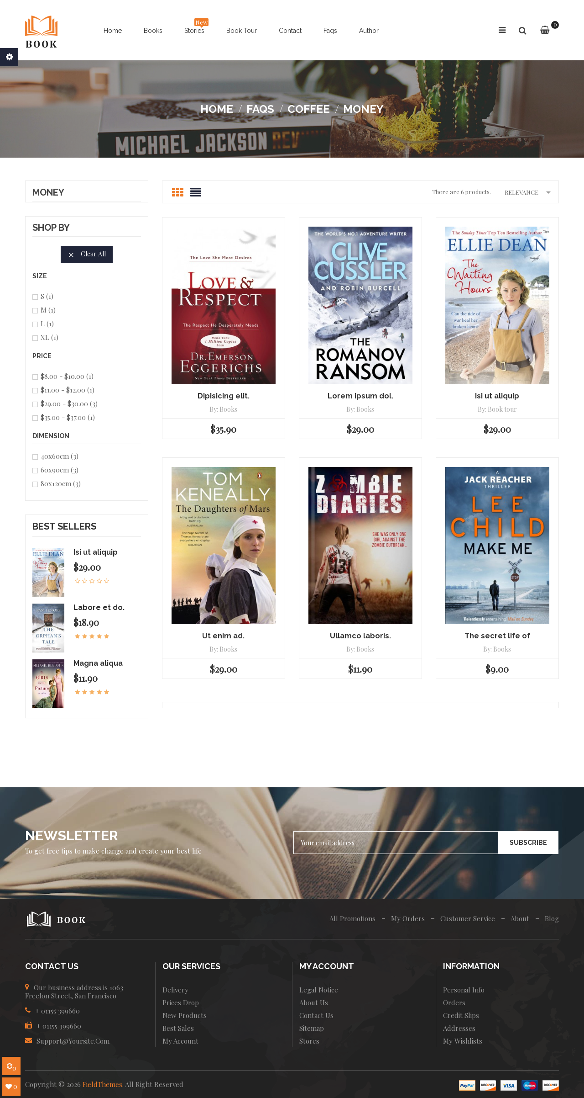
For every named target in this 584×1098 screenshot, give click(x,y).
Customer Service (467, 918)
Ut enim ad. (223, 635)
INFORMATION (471, 966)
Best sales (178, 1028)
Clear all (87, 253)
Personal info (464, 989)
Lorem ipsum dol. (360, 396)
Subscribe (528, 842)
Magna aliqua (98, 663)
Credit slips (461, 1015)
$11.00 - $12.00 (67, 390)
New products (184, 1015)
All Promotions (352, 918)
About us (313, 1002)
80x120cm (61, 483)
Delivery (175, 989)
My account (180, 1040)
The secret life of (497, 635)
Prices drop (180, 1002)
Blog (552, 918)
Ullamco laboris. (360, 635)
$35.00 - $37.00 (68, 417)
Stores (309, 1040)
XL (49, 337)
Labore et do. (99, 607)
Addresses (459, 1028)
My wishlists (462, 1040)
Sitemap (311, 1028)
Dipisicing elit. (224, 396)
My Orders (408, 918)
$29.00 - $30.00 (69, 403)
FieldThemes (102, 1084)
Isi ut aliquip (95, 552)
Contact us (316, 1015)
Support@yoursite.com (73, 1040)
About (520, 918)
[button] (522, 31)
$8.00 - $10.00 (67, 376)
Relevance (529, 192)
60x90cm (59, 470)
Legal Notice (318, 989)
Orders (454, 1002)
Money (48, 193)
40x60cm (59, 456)
